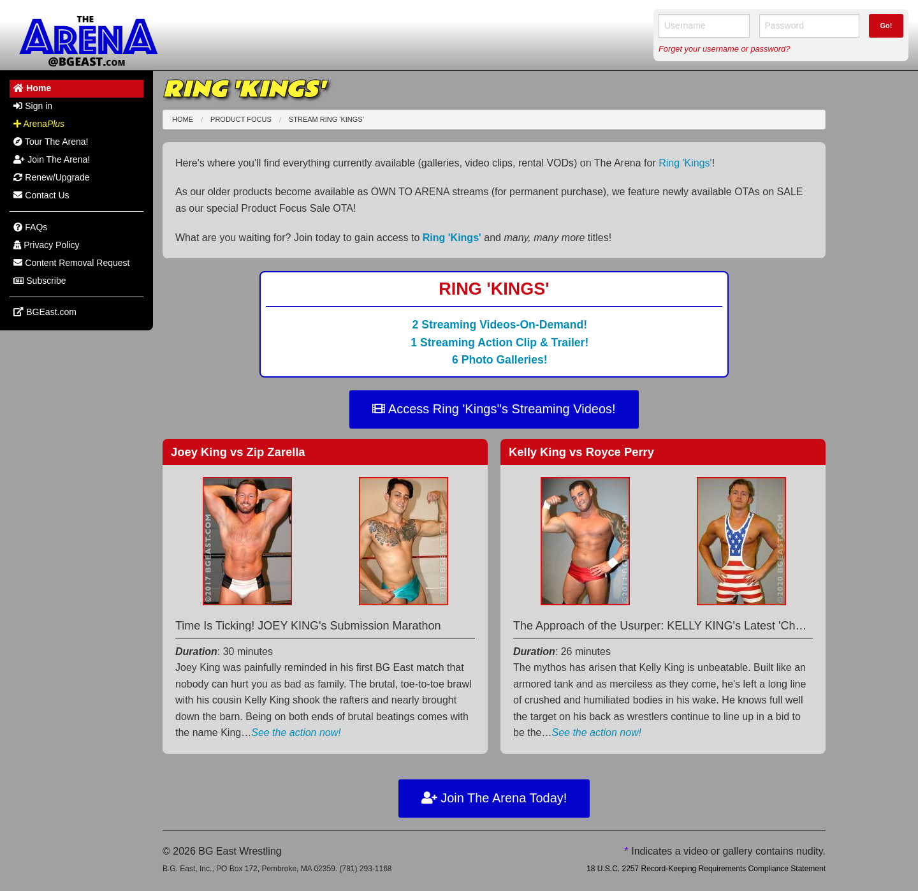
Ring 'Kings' (685, 163)
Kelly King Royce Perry (581, 452)
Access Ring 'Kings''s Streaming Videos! (493, 409)
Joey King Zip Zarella (238, 452)
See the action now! (296, 732)
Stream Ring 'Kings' (326, 119)
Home (182, 119)
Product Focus (241, 119)
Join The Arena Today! (494, 798)
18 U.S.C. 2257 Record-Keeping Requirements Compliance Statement (706, 868)
